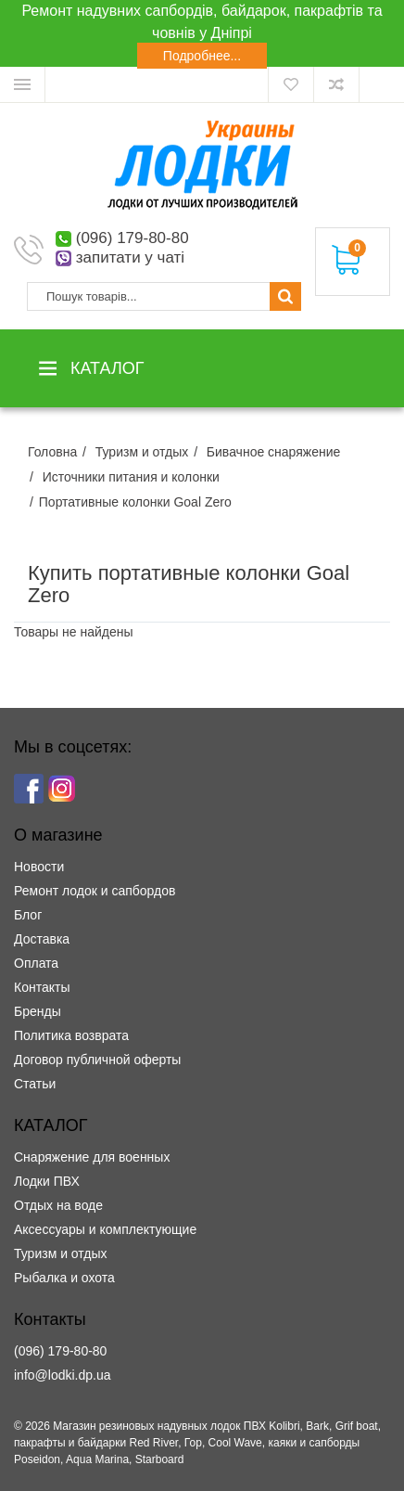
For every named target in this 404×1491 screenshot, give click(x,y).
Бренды (37, 1011)
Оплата (36, 963)
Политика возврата (71, 1035)
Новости (39, 866)
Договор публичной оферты (97, 1059)
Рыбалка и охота (64, 1277)
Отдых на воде (58, 1205)
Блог (28, 914)
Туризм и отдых (60, 1253)
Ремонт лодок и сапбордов (94, 890)
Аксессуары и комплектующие (105, 1229)
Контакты (41, 987)
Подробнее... (202, 55)
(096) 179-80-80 (132, 238)
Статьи (35, 1083)
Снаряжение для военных (92, 1157)
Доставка (41, 939)
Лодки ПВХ (47, 1181)
